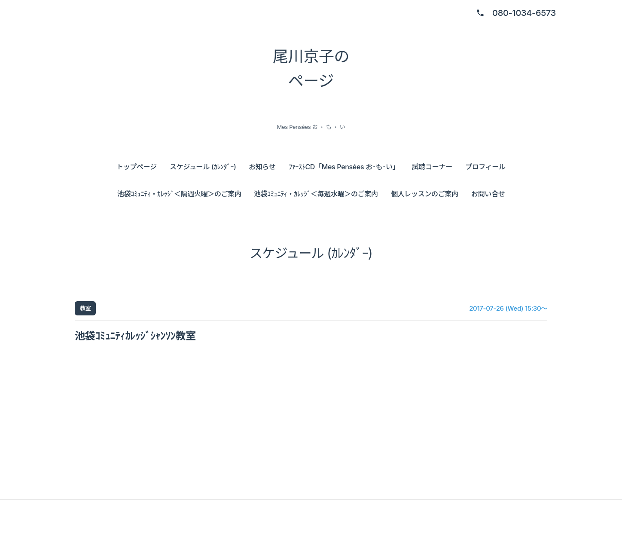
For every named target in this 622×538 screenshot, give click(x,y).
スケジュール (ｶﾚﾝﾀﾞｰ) (203, 166)
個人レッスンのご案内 (424, 194)
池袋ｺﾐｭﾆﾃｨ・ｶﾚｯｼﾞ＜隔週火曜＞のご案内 (179, 194)
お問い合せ (488, 194)
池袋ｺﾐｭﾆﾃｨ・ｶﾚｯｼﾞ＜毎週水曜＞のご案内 (316, 194)
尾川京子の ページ (311, 69)
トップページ (136, 166)
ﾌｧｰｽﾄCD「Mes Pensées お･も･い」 (344, 166)
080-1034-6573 (524, 13)
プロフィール (485, 166)
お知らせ (262, 166)
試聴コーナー (432, 166)
